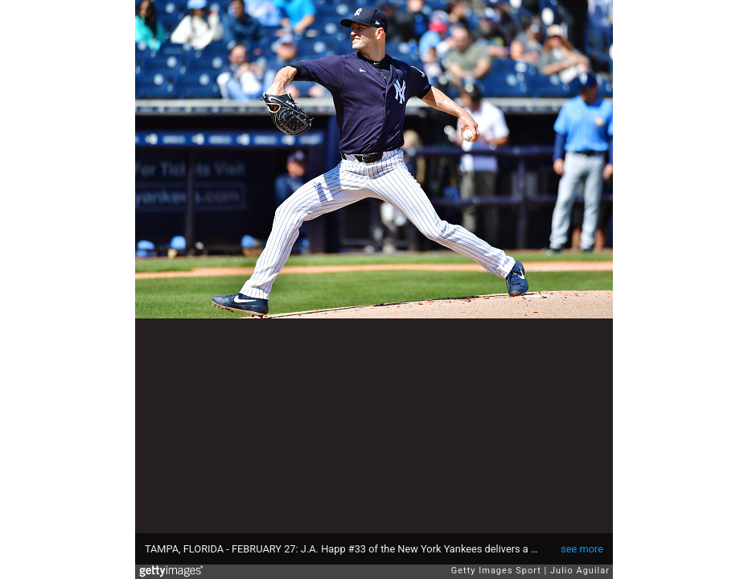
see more (582, 549)
